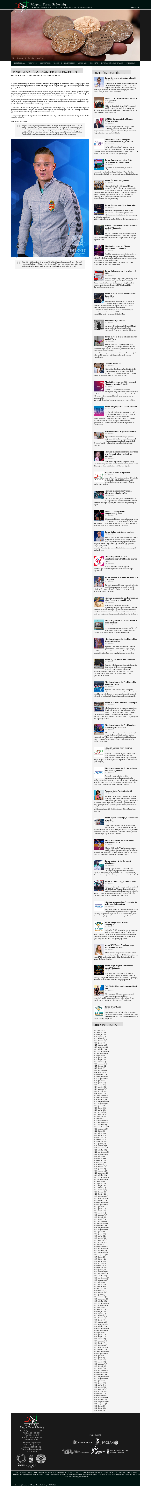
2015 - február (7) (100, 1318)
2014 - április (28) (100, 1339)
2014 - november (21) (101, 1324)
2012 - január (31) (100, 1393)
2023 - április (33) (100, 1112)
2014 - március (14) (100, 1341)
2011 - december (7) (100, 1395)
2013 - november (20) (101, 1347)
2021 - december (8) (100, 1146)
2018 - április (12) (100, 1238)
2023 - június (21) (100, 1108)
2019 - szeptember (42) (101, 1202)
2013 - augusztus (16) (101, 1353)
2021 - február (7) (100, 1167)
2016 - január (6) (99, 1295)
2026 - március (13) (100, 1039)
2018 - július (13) (99, 1232)
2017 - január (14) (100, 1270)
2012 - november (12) (101, 1372)
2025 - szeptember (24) (101, 1051)
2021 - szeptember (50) (101, 1152)
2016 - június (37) (100, 1284)
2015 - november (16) (101, 1299)
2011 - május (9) (99, 1410)
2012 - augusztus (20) (101, 1379)
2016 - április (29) (100, 1288)
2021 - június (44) (100, 1158)
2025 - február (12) (100, 1066)
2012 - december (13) (101, 1370)
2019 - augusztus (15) (101, 1204)
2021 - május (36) (100, 1160)
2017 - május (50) (100, 1261)
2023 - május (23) (100, 1110)
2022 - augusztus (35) (101, 1129)
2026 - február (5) (100, 1041)
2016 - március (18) (100, 1291)
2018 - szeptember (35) (101, 1228)
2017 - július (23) (99, 1257)
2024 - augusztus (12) (101, 1079)
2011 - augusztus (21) (101, 1404)
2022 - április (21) (100, 1137)
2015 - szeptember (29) (101, 1303)
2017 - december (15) (101, 1246)
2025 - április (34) (100, 1062)
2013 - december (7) (100, 1345)
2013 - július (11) (99, 1356)
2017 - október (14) (100, 1251)
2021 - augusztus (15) (101, 1154)
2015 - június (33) (100, 1309)
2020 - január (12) (100, 1194)
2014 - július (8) (99, 1332)
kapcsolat (130, 63)
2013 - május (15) (100, 1360)
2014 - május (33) (100, 1337)
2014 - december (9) (100, 1322)
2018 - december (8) (100, 1221)
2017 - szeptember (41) (101, 1253)
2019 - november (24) (101, 1198)
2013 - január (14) (100, 1368)
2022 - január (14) (100, 1144)
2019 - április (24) (100, 1213)
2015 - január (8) (99, 1320)
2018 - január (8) (99, 1244)
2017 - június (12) (100, 1259)
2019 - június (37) (100, 1209)
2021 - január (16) (100, 1169)
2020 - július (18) (99, 1181)
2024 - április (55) (100, 1087)
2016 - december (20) (101, 1272)
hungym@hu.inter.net (32, 1439)
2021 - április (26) (100, 1163)
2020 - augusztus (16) (101, 1179)
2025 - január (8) (99, 1068)
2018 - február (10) (100, 1242)
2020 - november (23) (101, 1173)
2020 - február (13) (100, 1192)
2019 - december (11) (101, 1196)
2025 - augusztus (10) (101, 1053)
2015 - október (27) (100, 1301)
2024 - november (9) (100, 1072)
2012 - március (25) (100, 1389)
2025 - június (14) (100, 1058)
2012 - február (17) (100, 1391)
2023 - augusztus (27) (101, 1104)
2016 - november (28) (101, 1274)
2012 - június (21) (100, 1383)
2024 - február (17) (100, 1091)
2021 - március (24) (100, 1165)
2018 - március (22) (100, 1240)
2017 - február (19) (100, 1267)
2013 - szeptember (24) (101, 1351)
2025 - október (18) (100, 1049)
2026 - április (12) (100, 1037)
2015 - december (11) (101, 1297)
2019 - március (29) (100, 1215)
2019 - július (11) (99, 1207)
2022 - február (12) (100, 1142)
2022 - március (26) (100, 1139)
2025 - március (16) (100, 1064)
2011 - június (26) (100, 1408)
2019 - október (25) (100, 1200)
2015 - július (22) (99, 1307)
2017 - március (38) (100, 1265)
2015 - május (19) (100, 1312)
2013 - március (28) (100, 1364)
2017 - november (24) (101, 1249)
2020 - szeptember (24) (101, 1177)
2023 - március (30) (100, 1114)
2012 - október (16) (100, 1374)
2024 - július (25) (99, 1081)
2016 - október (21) (100, 1276)
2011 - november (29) (101, 1398)
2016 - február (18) (100, 1293)
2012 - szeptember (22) (101, 1377)
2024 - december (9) (100, 1070)
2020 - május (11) (99, 1186)
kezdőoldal (19, 63)
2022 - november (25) (101, 1123)
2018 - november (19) (101, 1223)
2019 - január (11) (100, 1219)
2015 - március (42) (100, 1316)
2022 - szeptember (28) (101, 1127)
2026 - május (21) (100, 1034)
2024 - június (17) (100, 1083)
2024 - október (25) (100, 1074)
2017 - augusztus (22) (101, 1255)
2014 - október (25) (100, 1326)
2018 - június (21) (100, 1234)
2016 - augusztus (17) (101, 1280)
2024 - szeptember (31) (101, 1076)
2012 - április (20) (100, 1387)
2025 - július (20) (99, 1055)
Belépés (135, 7)
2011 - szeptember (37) (101, 1402)
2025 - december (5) (100, 1045)
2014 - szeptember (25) (101, 1328)
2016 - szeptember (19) (101, 1278)
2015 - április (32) (100, 1314)
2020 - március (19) (100, 1190)
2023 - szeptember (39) (101, 1102)
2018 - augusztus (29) (101, 1230)
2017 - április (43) (100, 1263)
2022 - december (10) (101, 1121)
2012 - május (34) (100, 1385)
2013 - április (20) (100, 1362)
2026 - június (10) (100, 1032)
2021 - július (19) (99, 1156)
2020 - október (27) (100, 1175)
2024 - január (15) (100, 1093)
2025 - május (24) (100, 1060)
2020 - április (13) (100, 1188)
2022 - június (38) (100, 1133)
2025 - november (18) (101, 1047)
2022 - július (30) (99, 1131)
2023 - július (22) (99, 1106)
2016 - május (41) (100, 1286)
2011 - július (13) (99, 1406)
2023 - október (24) (100, 1100)
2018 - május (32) (100, 1236)
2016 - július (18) (99, 1282)
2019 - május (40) (100, 1211)
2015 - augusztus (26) (101, 1305)
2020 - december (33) (101, 1171)
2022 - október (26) (100, 1125)
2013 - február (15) (100, 1366)
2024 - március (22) (100, 1089)
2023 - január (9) (99, 1118)
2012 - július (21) (99, 1381)
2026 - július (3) (99, 1030)
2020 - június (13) (100, 1183)
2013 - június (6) (99, 1358)
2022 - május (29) (100, 1135)
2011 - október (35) (100, 1400)
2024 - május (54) (100, 1085)
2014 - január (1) (99, 1343)
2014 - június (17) (100, 1335)
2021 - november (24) (101, 1148)
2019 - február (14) (100, 1217)
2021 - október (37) (100, 1150)
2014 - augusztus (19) (101, 1330)
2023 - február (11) (100, 1116)
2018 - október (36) (100, 1225)
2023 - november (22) (101, 1097)
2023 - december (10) (101, 1095)
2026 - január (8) (99, 1043)
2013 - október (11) (100, 1349)
